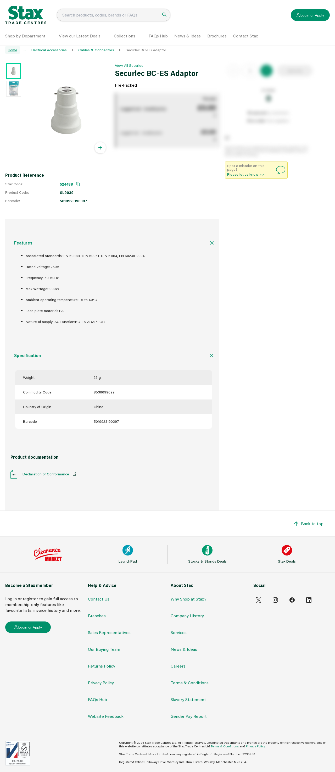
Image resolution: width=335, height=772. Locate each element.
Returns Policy (101, 666)
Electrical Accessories (49, 49)
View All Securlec (129, 65)
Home (12, 49)
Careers (178, 666)
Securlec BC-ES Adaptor (146, 49)
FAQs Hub (158, 35)
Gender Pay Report (189, 716)
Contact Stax (245, 35)
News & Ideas (187, 35)
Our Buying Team (104, 649)
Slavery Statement (188, 699)
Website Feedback (106, 716)
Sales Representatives (109, 632)
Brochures (217, 35)
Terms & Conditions (190, 682)
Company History (187, 615)
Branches (97, 615)
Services (179, 632)
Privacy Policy (101, 682)
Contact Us (98, 599)
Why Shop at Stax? (188, 599)
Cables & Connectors (96, 49)
